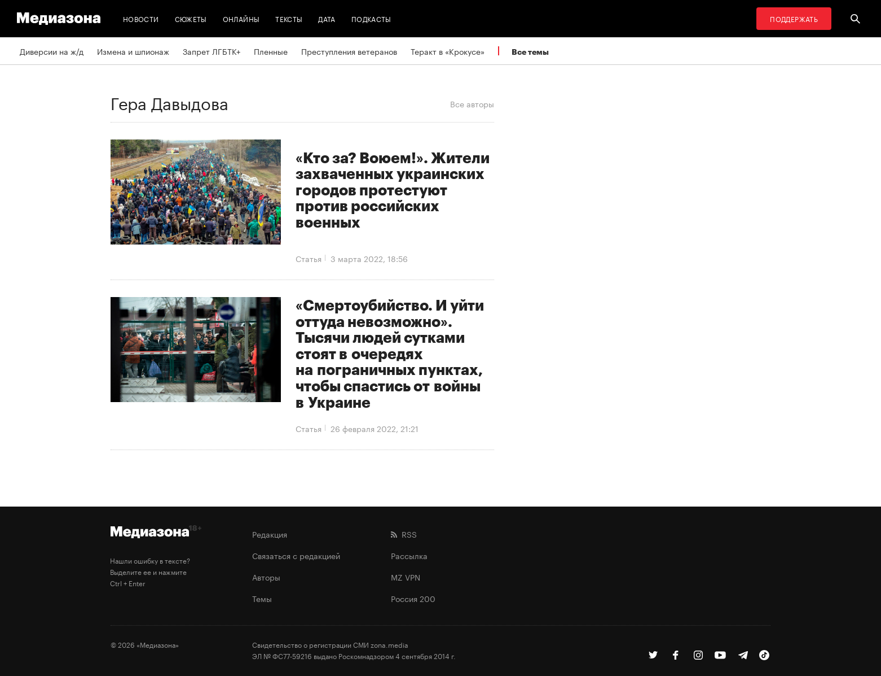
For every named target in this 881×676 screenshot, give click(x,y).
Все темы (530, 51)
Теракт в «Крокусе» (447, 51)
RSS (404, 533)
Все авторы (472, 103)
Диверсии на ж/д (51, 51)
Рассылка (409, 555)
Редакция (269, 533)
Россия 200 (413, 598)
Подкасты (371, 18)
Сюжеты (191, 18)
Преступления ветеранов (349, 51)
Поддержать (794, 18)
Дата (326, 18)
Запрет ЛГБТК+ (211, 51)
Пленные (271, 51)
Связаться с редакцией (296, 555)
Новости (141, 18)
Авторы (266, 576)
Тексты (288, 18)
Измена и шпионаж (133, 51)
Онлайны (241, 18)
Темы (262, 598)
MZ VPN (405, 576)
